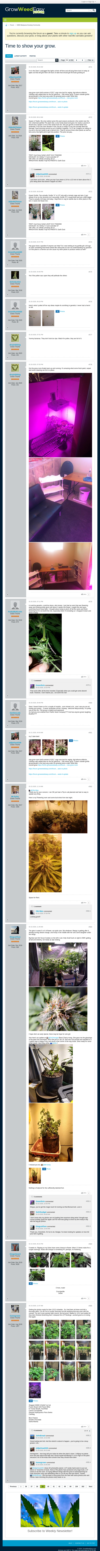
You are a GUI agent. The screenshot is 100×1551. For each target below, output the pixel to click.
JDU (55, 1043)
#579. (88, 685)
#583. (88, 1201)
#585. (88, 1435)
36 (26, 1486)
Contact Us (79, 1543)
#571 (90, 67)
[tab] (9, 56)
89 (70, 1486)
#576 (90, 302)
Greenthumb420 (15, 252)
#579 (90, 602)
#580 (90, 703)
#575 (90, 272)
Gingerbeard (15, 1254)
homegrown (15, 1316)
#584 (90, 1244)
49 (65, 1486)
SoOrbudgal (54, 1038)
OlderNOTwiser (15, 127)
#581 (90, 733)
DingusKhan (15, 937)
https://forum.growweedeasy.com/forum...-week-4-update (48, 107)
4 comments (38, 1430)
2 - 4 (86, 1430)
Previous (13, 1486)
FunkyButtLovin (15, 612)
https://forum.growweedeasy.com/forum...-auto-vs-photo (48, 102)
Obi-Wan (35, 790)
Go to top (91, 1543)
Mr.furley (15, 797)
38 (37, 1486)
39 (42, 1486)
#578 (90, 364)
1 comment (37, 169)
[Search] (78, 10)
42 (59, 1486)
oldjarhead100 (15, 77)
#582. (88, 911)
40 (48, 1486)
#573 (90, 192)
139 (76, 1486)
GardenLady (15, 713)
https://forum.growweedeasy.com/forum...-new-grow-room (58, 98)
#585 (90, 1306)
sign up (73, 33)
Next (90, 1486)
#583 (90, 927)
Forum (12, 25)
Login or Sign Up (89, 2)
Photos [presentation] (33, 56)
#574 (90, 242)
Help (70, 1543)
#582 (90, 786)
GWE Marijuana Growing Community (28, 25)
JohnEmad (40, 1436)
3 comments (38, 1196)
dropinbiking (15, 345)
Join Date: (11, 85)
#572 (90, 117)
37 (31, 1486)
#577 (90, 335)
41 (54, 1486)
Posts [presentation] (9, 56)
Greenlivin (40, 685)
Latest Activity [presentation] (20, 56)
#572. (88, 174)
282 (83, 1486)
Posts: (13, 87)
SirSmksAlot (15, 282)
